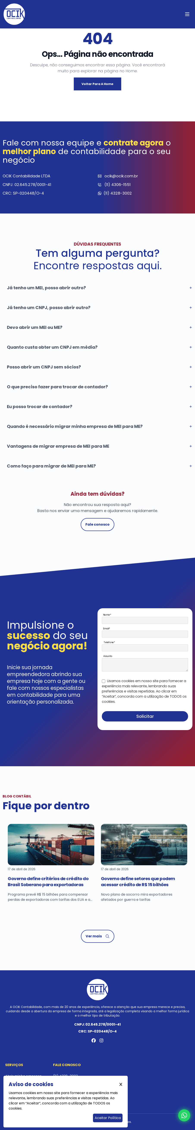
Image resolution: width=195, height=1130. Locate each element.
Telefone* (109, 642)
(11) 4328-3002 (118, 193)
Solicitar (145, 716)
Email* (106, 628)
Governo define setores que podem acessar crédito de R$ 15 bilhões (138, 882)
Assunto (107, 656)
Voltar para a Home (97, 84)
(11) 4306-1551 (117, 184)
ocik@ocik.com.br (121, 176)
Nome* (107, 614)
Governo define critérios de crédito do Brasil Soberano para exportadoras (48, 882)
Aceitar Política (108, 1117)
